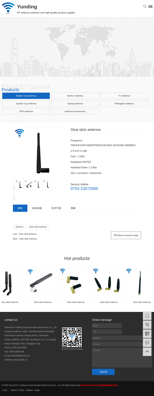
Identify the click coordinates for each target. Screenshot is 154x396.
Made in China (17, 390)
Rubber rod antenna (26, 95)
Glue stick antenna (38, 227)
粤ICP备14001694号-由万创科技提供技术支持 (99, 385)
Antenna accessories (75, 111)
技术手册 (56, 208)
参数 (20, 208)
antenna (19, 227)
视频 (73, 208)
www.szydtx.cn (20, 360)
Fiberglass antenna (124, 103)
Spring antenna (75, 103)
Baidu (37, 390)
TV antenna (124, 95)
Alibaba (29, 390)
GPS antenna (26, 111)
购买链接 (37, 208)
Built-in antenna (75, 95)
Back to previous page (126, 235)
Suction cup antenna (26, 103)
